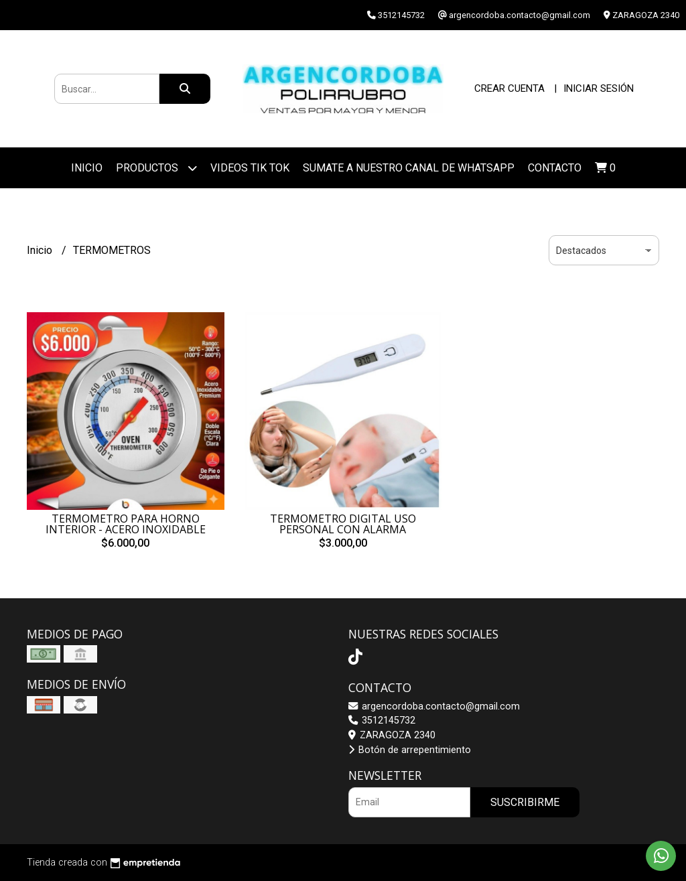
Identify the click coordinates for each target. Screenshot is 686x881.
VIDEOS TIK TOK (249, 167)
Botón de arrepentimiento (409, 750)
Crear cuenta (509, 88)
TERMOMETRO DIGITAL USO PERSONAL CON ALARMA (343, 524)
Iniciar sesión (598, 88)
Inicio (86, 167)
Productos (156, 167)
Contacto (554, 167)
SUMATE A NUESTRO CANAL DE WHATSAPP (408, 167)
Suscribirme (524, 802)
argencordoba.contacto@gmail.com (434, 706)
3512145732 (381, 720)
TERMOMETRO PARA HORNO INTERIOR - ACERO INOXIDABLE (126, 524)
